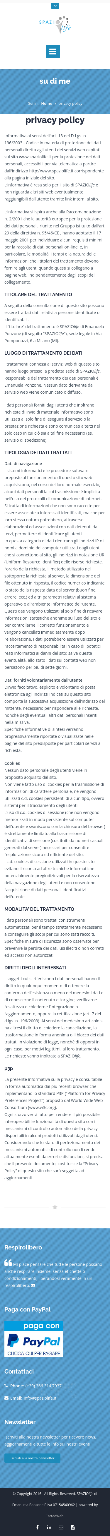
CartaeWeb (54, 1515)
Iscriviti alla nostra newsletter (32, 1458)
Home (46, 103)
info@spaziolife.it (40, 1398)
